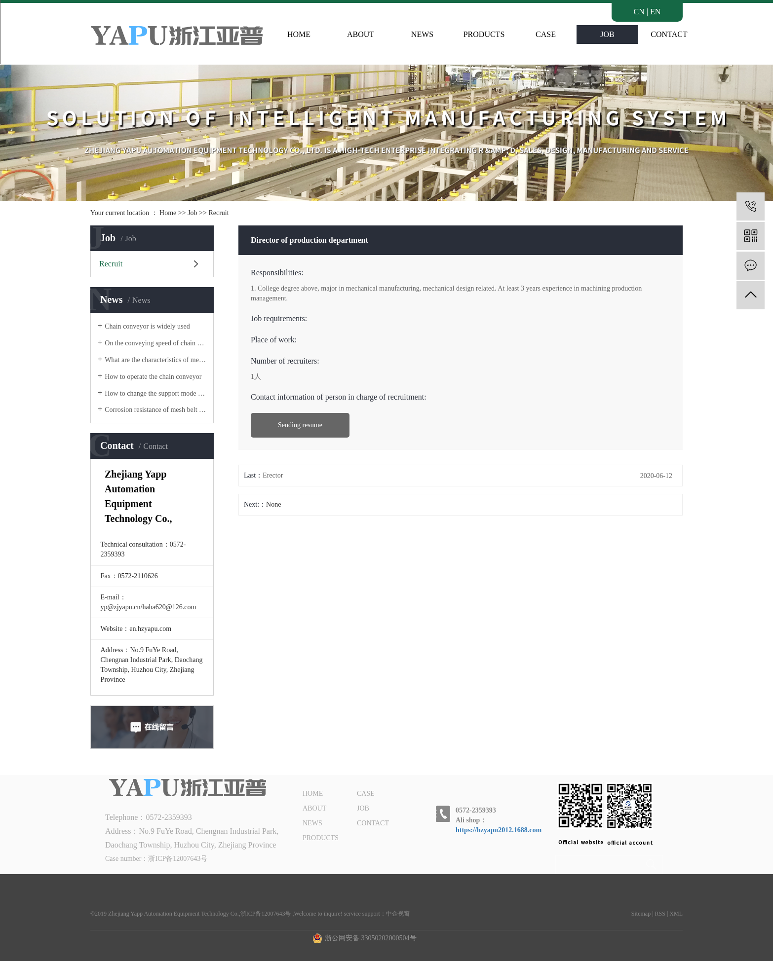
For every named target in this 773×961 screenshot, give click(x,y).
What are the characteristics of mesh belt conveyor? (155, 360)
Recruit (218, 213)
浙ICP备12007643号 (177, 858)
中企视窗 (398, 913)
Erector (273, 475)
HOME (298, 34)
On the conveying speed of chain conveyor (155, 343)
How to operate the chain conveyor (153, 376)
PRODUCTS (484, 34)
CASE (546, 34)
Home (167, 213)
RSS (660, 913)
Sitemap (641, 913)
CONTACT (669, 34)
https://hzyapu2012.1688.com (498, 830)
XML (676, 913)
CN (639, 11)
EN (655, 11)
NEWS (422, 34)
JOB (607, 34)
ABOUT (360, 34)
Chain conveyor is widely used (147, 326)
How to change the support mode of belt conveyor (155, 393)
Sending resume (300, 425)
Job (192, 213)
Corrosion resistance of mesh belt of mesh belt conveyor (155, 409)
